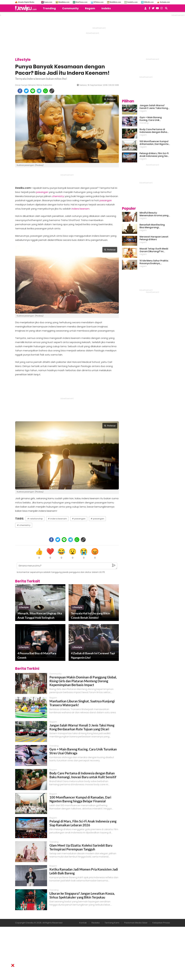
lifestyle (24, 607)
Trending (49, 8)
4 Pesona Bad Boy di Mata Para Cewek (37, 655)
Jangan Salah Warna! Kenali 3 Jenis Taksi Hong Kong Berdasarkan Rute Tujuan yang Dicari (81, 727)
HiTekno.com (99, 2)
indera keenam (80, 208)
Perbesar (110, 99)
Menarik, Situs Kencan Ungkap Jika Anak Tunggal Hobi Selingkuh (40, 615)
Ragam (90, 8)
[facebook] (20, 90)
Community (70, 8)
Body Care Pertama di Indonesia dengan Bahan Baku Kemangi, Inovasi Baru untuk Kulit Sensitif (82, 775)
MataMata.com (63, 2)
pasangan (42, 192)
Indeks (106, 8)
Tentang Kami (112, 922)
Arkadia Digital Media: (26, 2)
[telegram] (39, 90)
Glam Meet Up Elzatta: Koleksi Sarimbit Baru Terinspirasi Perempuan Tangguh (80, 847)
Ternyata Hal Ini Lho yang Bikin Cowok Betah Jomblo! (90, 615)
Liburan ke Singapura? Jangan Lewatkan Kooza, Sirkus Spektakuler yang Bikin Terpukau (82, 895)
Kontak (83, 922)
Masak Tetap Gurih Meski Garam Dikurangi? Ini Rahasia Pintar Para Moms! (154, 250)
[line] (33, 90)
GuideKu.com (132, 2)
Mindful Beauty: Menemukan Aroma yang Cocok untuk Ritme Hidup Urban (154, 214)
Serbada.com (165, 2)
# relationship (35, 518)
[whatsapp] (45, 90)
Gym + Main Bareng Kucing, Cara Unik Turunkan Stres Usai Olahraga (151, 119)
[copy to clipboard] (52, 90)
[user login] (145, 9)
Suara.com (48, 2)
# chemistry (23, 525)
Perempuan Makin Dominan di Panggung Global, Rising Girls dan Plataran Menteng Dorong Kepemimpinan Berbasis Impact (83, 681)
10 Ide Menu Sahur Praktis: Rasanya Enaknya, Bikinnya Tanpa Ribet (154, 262)
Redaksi (96, 922)
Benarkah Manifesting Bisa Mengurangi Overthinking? (152, 226)
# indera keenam (57, 518)
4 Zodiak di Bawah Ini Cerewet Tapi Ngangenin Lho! (93, 655)
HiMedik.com (149, 2)
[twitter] (26, 90)
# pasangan (78, 518)
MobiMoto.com (115, 2)
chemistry (58, 196)
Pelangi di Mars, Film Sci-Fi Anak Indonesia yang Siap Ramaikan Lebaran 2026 (82, 823)
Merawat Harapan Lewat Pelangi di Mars (154, 238)
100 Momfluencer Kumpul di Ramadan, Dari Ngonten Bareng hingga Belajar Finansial (80, 799)
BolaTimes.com (81, 2)
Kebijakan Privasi (161, 922)
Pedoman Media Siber (136, 922)
